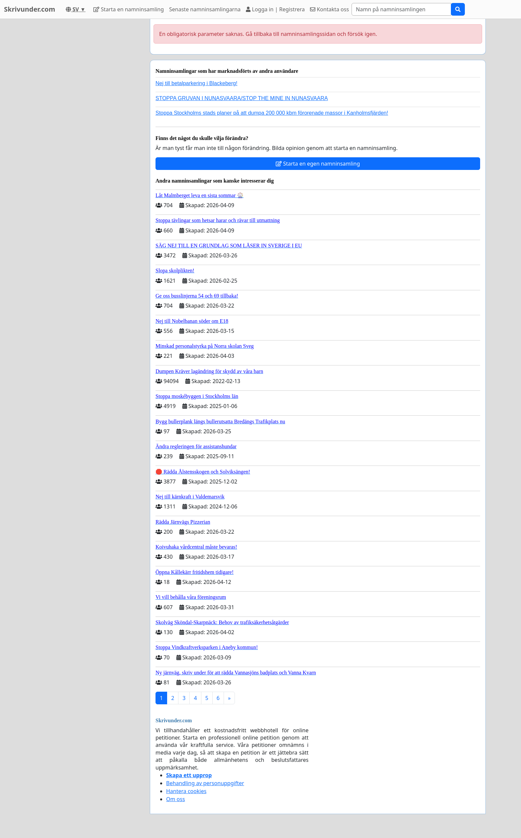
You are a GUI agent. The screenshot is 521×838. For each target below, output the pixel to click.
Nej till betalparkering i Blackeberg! (196, 83)
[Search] (401, 9)
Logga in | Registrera (275, 9)
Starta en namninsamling (128, 9)
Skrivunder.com (29, 9)
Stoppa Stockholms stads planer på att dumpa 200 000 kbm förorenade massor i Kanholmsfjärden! (272, 113)
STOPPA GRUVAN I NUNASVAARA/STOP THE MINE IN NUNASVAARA (242, 98)
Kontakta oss (329, 9)
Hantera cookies (186, 791)
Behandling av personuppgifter (205, 783)
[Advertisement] (85, 118)
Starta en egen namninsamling (318, 163)
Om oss (175, 799)
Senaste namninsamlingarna (205, 9)
